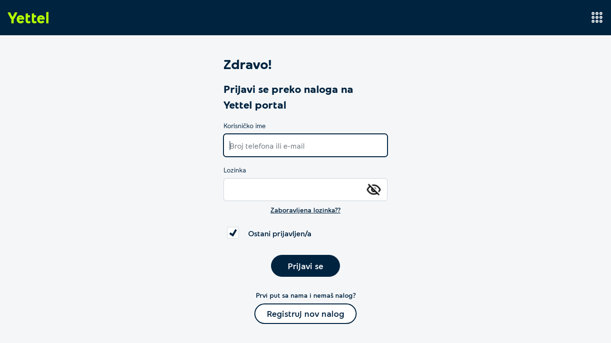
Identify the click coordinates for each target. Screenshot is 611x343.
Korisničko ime (244, 125)
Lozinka (234, 170)
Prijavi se (305, 266)
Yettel (28, 17)
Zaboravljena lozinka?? (305, 210)
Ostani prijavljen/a (279, 233)
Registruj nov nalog (305, 313)
